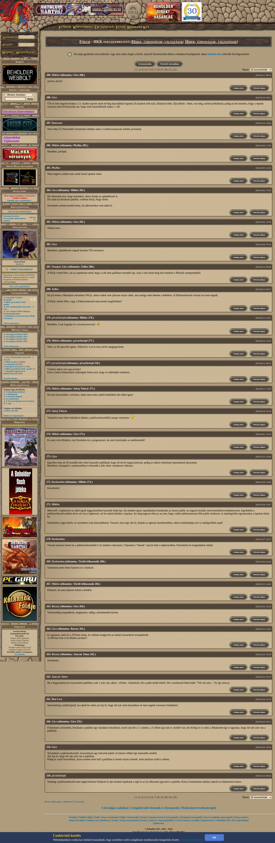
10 (165, 69)
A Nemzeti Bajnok (14, 396)
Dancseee (57, 123)
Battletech (105, 820)
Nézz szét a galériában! (19, 286)
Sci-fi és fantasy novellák (187, 820)
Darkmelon (58, 482)
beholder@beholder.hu (151, 832)
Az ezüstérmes (12, 399)
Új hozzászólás (144, 64)
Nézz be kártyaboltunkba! (19, 211)
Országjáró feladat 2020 (16, 341)
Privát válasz (259, 88)
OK (214, 837)
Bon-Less (57, 699)
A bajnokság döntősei (15, 392)
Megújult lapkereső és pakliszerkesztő (14, 372)
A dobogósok (11, 394)
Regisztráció (207, 820)
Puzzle (143, 817)
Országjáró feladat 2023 (16, 336)
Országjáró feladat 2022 (16, 339)
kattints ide (214, 54)
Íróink (115, 820)
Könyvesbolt (241, 817)
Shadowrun (92, 820)
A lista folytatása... (11, 323)
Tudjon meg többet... (192, 839)
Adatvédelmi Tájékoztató (11, 139)
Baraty (56, 606)
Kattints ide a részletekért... (19, 200)
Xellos (55, 289)
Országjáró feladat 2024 (16, 334)
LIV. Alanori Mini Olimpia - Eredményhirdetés (17, 312)
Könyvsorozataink (129, 820)
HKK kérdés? (12, 362)
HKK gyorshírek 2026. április (19, 369)
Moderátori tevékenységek (198, 807)
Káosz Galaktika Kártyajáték (218, 817)
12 (174, 69)
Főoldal (72, 817)
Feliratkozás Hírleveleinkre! (18, 111)
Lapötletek (10, 364)
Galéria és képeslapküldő (161, 820)
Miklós (56, 75)
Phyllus (56, 167)
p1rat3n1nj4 (59, 317)
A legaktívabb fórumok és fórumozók (155, 807)
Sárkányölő (133, 817)
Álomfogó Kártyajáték (191, 817)
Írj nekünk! (20, 654)
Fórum (84, 41)
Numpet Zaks (59, 266)
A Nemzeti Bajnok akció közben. (20, 401)
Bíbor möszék (12, 410)
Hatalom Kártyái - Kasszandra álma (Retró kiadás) (14, 218)
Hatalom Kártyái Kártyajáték (163, 817)
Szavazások (79, 801)
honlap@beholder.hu (19, 633)
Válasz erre (238, 88)
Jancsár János (60, 676)
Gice (54, 97)
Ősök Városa (100, 817)
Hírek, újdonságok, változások (157, 41)
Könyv (20, 264)
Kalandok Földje (117, 817)
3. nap (8, 403)
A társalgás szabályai (114, 807)
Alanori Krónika (77, 820)
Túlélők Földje (85, 817)
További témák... (10, 378)
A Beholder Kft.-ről (224, 820)
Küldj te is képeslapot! (13, 415)
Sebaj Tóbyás (59, 411)
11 (170, 69)
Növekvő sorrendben (169, 64)
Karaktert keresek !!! (15, 366)
